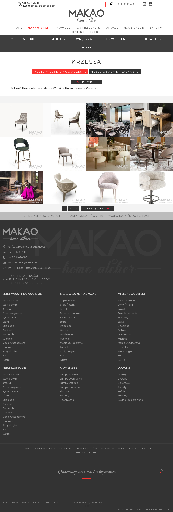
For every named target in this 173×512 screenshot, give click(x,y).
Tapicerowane (11, 300)
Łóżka (6, 321)
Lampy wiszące (69, 383)
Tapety (122, 387)
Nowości (64, 27)
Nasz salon (134, 27)
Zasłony (122, 395)
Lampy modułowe (70, 387)
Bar (4, 355)
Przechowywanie (12, 313)
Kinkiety (64, 395)
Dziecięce (8, 326)
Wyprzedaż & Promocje (98, 27)
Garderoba (9, 334)
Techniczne (67, 400)
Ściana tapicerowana (130, 400)
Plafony (64, 391)
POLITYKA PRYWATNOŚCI (20, 275)
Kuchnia (7, 338)
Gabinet (7, 330)
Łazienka (8, 347)
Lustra (6, 360)
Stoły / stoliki (10, 304)
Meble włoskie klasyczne (115, 71)
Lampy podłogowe (71, 378)
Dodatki (152, 39)
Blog (94, 31)
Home (18, 27)
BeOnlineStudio (160, 509)
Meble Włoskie (26, 39)
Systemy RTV (68, 317)
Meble (59, 39)
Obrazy (122, 374)
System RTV (10, 317)
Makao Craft (40, 27)
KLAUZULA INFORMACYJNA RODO (26, 279)
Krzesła (7, 309)
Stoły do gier (10, 351)
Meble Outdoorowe (14, 343)
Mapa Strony (125, 509)
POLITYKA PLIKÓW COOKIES (22, 282)
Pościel (122, 391)
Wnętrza (86, 39)
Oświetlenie (119, 39)
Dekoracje (124, 383)
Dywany (122, 378)
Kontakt (86, 47)
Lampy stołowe (69, 374)
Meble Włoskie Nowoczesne (60, 71)
